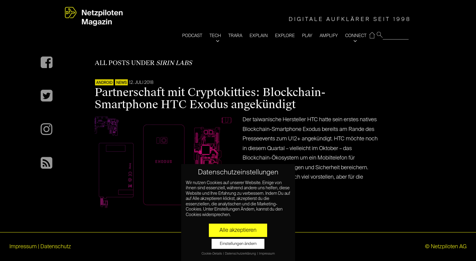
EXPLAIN (259, 35)
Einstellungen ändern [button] (238, 244)
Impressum (23, 246)
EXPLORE (285, 35)
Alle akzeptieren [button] (238, 230)
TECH (215, 35)
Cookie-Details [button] (212, 253)
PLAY (307, 35)
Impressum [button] (267, 253)
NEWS (121, 83)
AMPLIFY (329, 35)
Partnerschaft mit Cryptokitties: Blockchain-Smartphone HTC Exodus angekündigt (210, 98)
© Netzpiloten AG (446, 246)
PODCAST (192, 35)
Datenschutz (55, 246)
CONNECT (355, 35)
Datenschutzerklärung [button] (241, 253)
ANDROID (104, 83)
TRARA (235, 35)
